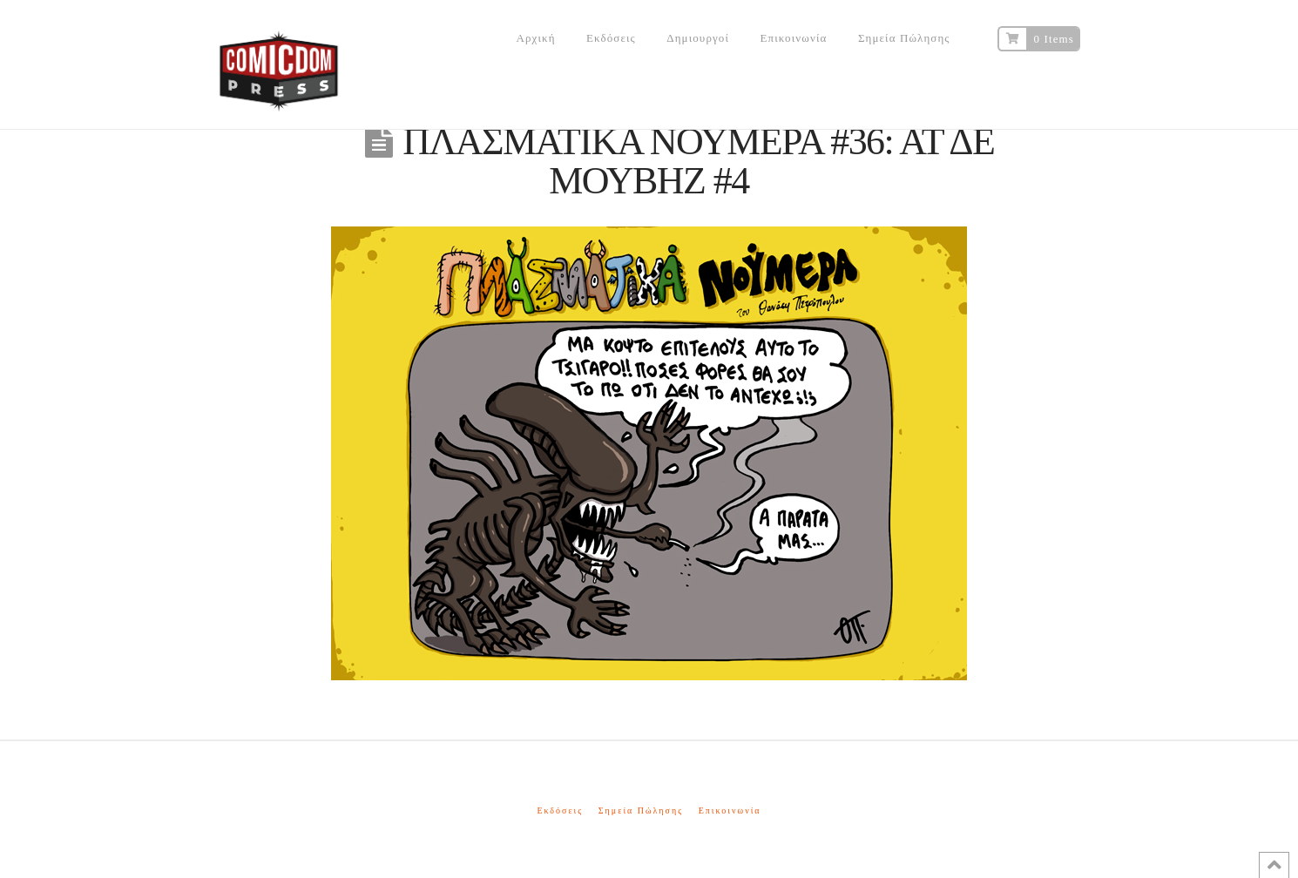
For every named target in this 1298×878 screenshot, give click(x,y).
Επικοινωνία (730, 810)
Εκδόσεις (560, 810)
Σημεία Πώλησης (640, 810)
